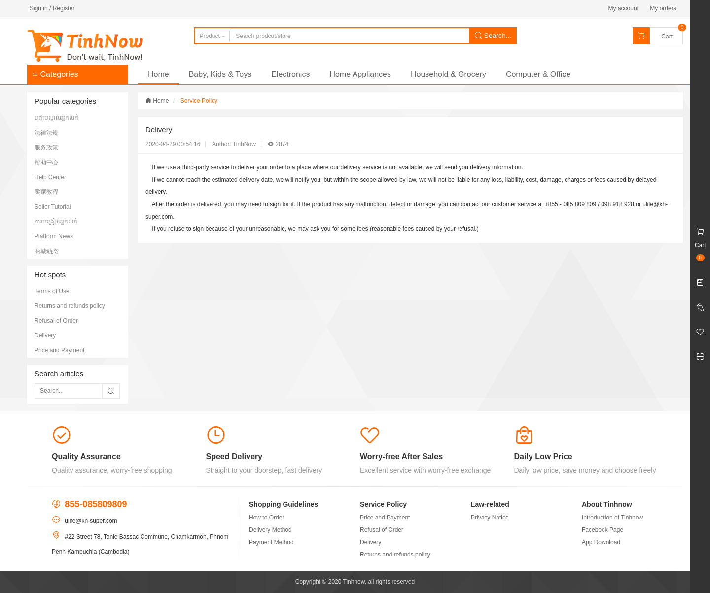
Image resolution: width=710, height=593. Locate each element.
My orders (663, 8)
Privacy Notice (490, 517)
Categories (55, 74)
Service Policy (198, 100)
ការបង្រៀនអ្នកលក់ (56, 221)
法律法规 (46, 132)
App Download (601, 542)
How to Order (266, 517)
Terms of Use (52, 291)
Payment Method (271, 542)
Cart (667, 36)
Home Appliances (360, 74)
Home (158, 74)
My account (623, 8)
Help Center (50, 177)
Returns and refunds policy (70, 305)
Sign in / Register (52, 8)
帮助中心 (46, 162)
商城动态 (46, 251)
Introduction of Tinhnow (612, 517)
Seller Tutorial (53, 206)
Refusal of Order (56, 320)
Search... (493, 35)
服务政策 (46, 147)
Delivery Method (270, 529)
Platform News (54, 236)
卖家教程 (46, 191)
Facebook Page (602, 529)
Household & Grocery (448, 74)
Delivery (45, 335)
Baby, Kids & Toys (220, 74)
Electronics (290, 74)
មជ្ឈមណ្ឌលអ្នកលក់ (56, 117)
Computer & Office (538, 74)
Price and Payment (59, 350)
